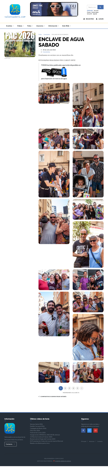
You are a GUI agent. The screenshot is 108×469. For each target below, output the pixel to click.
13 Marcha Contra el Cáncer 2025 (41, 436)
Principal (83, 441)
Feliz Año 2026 (35, 430)
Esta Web (66, 26)
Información (53, 26)
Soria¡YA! (89, 13)
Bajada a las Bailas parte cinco (40, 443)
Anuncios (40, 26)
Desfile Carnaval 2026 (37, 426)
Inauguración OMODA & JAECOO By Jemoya (45, 434)
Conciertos (47, 34)
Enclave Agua (95, 12)
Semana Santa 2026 (36, 424)
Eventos (10, 26)
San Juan (96, 10)
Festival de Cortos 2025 (38, 432)
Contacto (100, 441)
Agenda (95, 13)
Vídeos (20, 26)
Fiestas (89, 12)
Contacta (10, 444)
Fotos (30, 26)
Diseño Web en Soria (63, 460)
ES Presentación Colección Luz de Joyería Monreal (46, 441)
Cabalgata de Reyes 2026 (38, 428)
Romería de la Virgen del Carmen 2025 (42, 438)
